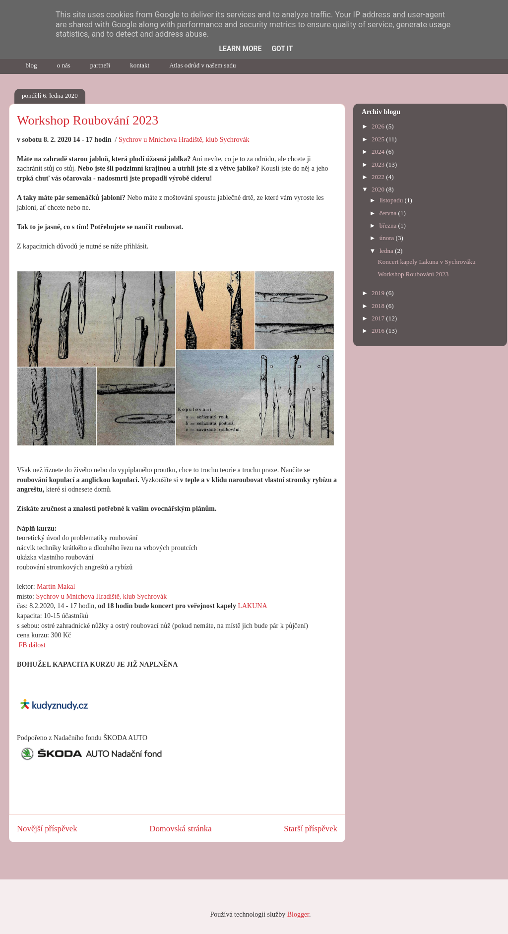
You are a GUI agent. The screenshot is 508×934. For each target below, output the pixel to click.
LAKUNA (252, 606)
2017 (379, 318)
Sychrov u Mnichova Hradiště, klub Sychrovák (184, 139)
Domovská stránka (180, 828)
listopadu (392, 200)
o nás (63, 65)
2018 (379, 306)
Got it (282, 49)
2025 (379, 139)
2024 (379, 151)
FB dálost (31, 645)
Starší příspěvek (310, 828)
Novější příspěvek (47, 828)
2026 (379, 126)
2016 (379, 330)
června (389, 213)
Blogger (298, 914)
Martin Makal (56, 586)
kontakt (139, 65)
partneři (100, 65)
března (389, 225)
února (388, 238)
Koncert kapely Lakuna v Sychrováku (426, 261)
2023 (379, 164)
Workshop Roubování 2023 (413, 274)
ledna (387, 250)
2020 (379, 189)
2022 (379, 177)
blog (31, 65)
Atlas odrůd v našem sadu (202, 65)
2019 (379, 293)
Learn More (240, 49)
